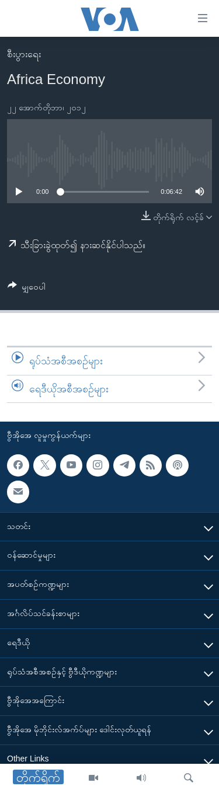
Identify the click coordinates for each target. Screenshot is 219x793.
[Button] (27, 288)
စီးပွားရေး (24, 54)
